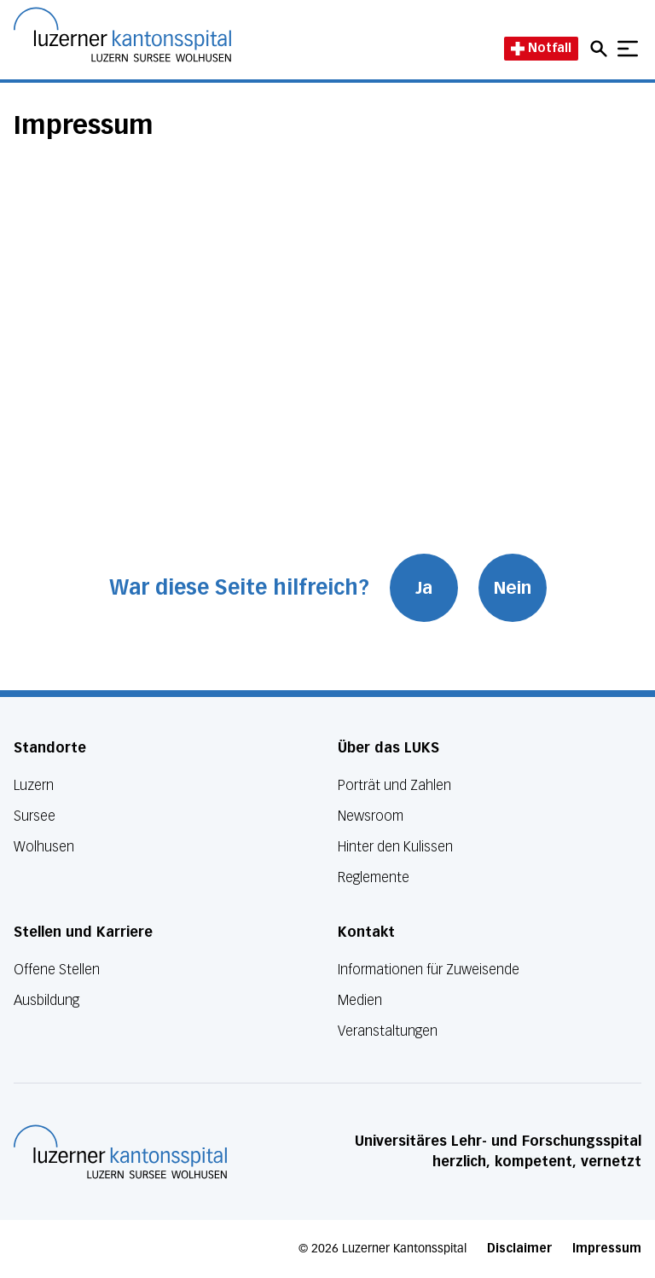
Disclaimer (519, 1248)
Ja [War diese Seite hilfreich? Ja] (423, 588)
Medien (360, 1000)
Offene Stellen (57, 969)
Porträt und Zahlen (394, 785)
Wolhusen (44, 847)
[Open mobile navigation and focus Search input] (601, 48)
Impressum (606, 1248)
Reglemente (373, 877)
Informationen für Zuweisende (428, 969)
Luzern (34, 785)
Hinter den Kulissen (395, 847)
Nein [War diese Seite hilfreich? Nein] (512, 588)
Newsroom (370, 816)
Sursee (34, 816)
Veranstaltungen (388, 1031)
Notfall (541, 48)
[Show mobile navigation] (627, 48)
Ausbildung (46, 1000)
